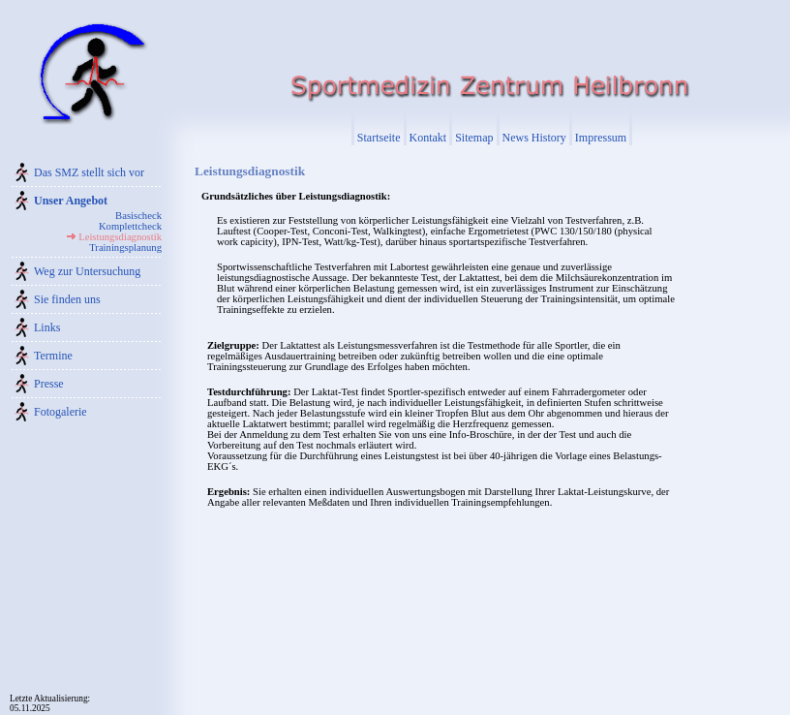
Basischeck (138, 215)
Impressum (600, 137)
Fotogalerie (60, 412)
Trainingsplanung (125, 247)
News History (534, 137)
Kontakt (428, 137)
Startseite (379, 137)
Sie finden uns (67, 299)
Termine (53, 355)
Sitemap (474, 137)
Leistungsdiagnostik (120, 237)
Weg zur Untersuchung (87, 271)
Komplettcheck (130, 226)
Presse (49, 383)
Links (47, 327)
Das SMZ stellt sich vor (89, 172)
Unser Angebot (70, 200)
